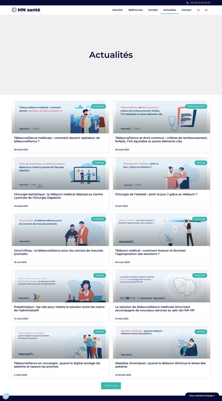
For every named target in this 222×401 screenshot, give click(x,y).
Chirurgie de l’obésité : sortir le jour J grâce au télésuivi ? (156, 194)
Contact (186, 10)
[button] (6, 396)
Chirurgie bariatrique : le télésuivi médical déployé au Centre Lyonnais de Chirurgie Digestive (58, 196)
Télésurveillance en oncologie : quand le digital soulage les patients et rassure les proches (57, 364)
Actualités (169, 10)
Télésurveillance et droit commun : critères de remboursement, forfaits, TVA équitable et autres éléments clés (161, 139)
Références (136, 10)
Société (153, 10)
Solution (117, 10)
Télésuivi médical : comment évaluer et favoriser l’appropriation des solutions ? (150, 252)
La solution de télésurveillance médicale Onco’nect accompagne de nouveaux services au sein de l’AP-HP (155, 308)
